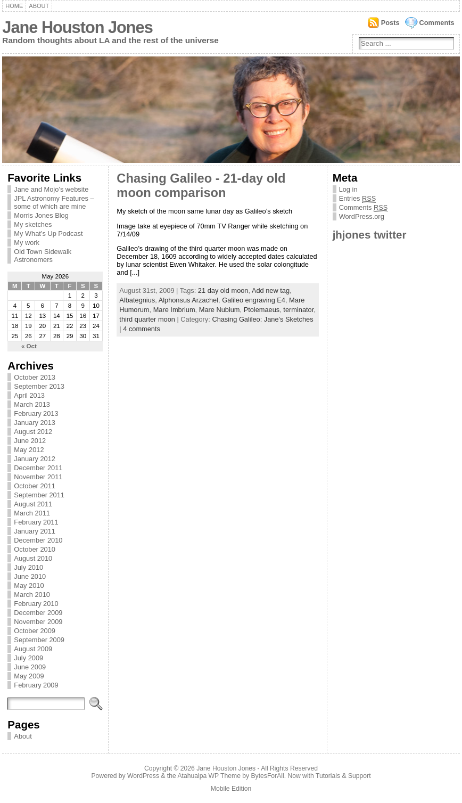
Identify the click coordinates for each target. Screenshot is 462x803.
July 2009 (28, 658)
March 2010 (32, 595)
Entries (357, 198)
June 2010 (30, 576)
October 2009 (34, 631)
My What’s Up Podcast (48, 233)
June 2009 (30, 667)
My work (26, 243)
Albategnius (137, 300)
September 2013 (39, 386)
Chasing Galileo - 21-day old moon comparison (201, 185)
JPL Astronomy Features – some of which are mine (54, 202)
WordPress (143, 776)
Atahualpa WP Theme (208, 776)
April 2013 (29, 395)
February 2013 (36, 413)
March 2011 (32, 513)
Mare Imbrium (174, 310)
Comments (437, 23)
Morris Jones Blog (41, 215)
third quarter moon (147, 319)
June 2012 (30, 441)
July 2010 (28, 567)
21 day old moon (223, 290)
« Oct (29, 346)
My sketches (33, 224)
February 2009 (36, 685)
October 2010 (34, 549)
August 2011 (33, 504)
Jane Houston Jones (77, 27)
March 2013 (32, 404)
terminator (298, 310)
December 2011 (38, 468)
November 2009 (38, 622)
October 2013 (34, 377)
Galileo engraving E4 (253, 300)
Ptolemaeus (262, 310)
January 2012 (34, 459)
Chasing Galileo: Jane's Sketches (262, 319)
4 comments (141, 329)
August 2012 (33, 432)
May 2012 (29, 450)
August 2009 (33, 649)
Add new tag (271, 290)
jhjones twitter (370, 234)
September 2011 (39, 495)
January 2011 (34, 531)
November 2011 (38, 477)
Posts (390, 23)
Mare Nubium (219, 310)
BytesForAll (267, 776)
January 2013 (34, 423)
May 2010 (29, 585)
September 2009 (39, 640)
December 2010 (38, 540)
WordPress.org (361, 216)
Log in (348, 189)
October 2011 (34, 486)
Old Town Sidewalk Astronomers (42, 256)
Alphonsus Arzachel (188, 300)
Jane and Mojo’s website (51, 189)
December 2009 (38, 613)
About (39, 6)
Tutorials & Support (343, 776)
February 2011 (36, 522)
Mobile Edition (231, 788)
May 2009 (29, 676)
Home (14, 6)
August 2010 (33, 558)
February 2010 (36, 604)
